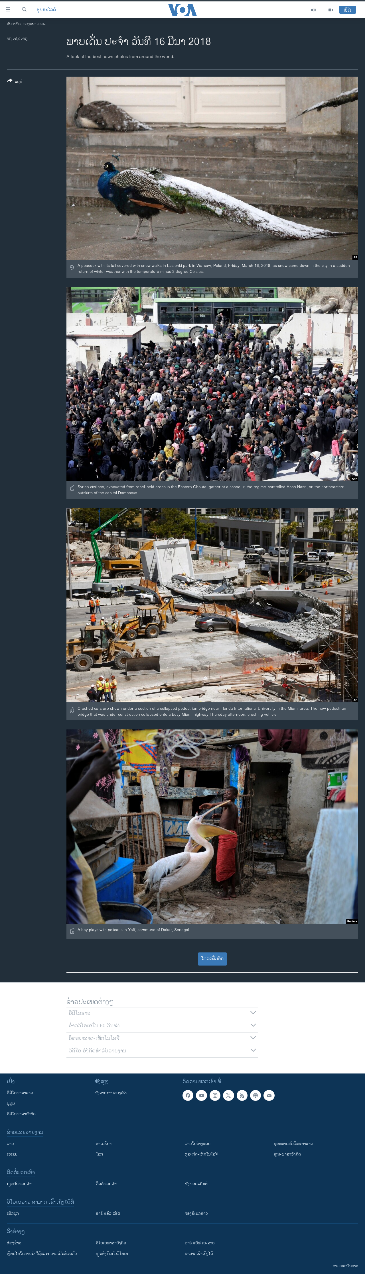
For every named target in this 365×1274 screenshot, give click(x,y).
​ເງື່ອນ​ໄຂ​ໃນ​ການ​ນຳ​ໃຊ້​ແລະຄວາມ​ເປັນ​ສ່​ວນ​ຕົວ (42, 1254)
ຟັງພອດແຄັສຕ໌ (196, 1184)
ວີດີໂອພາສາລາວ (20, 1093)
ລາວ (10, 1144)
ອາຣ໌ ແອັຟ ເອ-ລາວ (200, 1243)
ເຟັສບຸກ (13, 1213)
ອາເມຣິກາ (103, 1144)
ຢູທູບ (11, 1104)
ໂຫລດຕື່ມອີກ (212, 959)
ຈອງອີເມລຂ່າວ (196, 1213)
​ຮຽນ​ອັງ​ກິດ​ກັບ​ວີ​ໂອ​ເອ (112, 1254)
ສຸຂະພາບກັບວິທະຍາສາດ (293, 1144)
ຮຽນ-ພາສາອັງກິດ (287, 1154)
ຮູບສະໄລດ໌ (46, 10)
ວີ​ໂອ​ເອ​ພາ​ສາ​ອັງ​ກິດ (111, 1243)
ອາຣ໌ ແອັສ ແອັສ (108, 1213)
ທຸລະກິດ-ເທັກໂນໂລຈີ (201, 1154)
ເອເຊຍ (12, 1154)
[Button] (14, 82)
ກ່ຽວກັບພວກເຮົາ (19, 1184)
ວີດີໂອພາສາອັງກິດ (21, 1114)
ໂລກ (99, 1154)
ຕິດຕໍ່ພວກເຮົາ (106, 1184)
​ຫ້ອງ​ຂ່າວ (14, 1243)
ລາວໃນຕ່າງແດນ (197, 1144)
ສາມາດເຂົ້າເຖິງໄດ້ (199, 1254)
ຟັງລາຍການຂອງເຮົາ (111, 1093)
